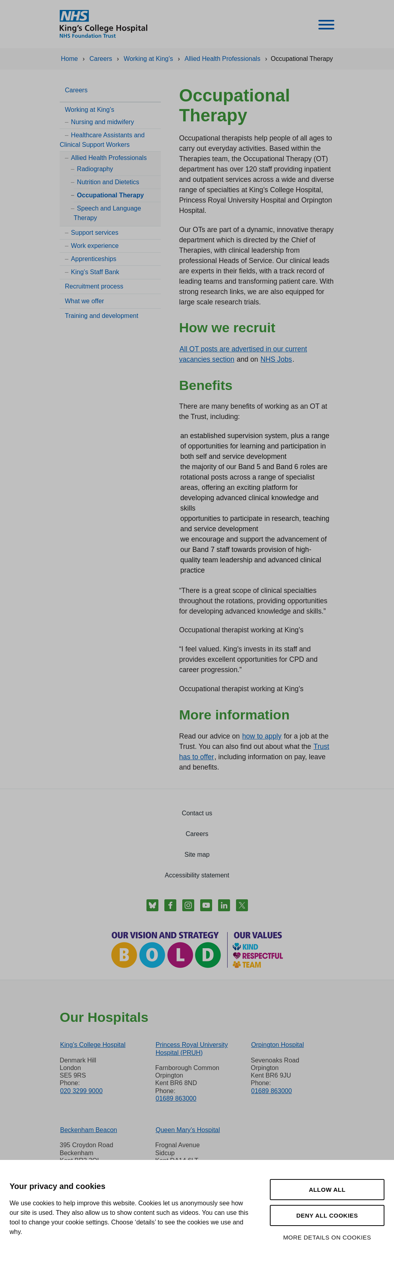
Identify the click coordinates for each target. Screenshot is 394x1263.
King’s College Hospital (92, 1044)
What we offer (84, 301)
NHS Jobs (276, 359)
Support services (94, 232)
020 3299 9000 (81, 1091)
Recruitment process (94, 286)
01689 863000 (176, 1098)
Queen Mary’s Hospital (188, 1130)
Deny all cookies (327, 1215)
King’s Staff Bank (95, 272)
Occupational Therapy (110, 195)
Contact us (197, 813)
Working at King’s (89, 109)
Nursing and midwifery (102, 122)
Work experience (95, 245)
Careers (76, 90)
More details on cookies (327, 1237)
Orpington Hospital (277, 1044)
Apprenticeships (93, 258)
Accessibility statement (197, 875)
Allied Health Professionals (108, 157)
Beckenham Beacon (88, 1130)
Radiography (95, 169)
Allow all (327, 1189)
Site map (196, 854)
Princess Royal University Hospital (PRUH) (192, 1048)
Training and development (101, 315)
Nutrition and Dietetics (108, 182)
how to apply (261, 736)
